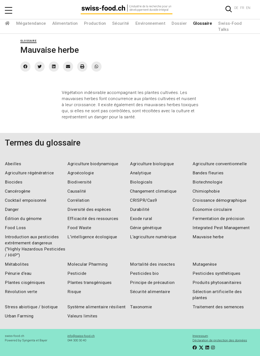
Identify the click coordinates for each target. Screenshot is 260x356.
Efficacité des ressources (92, 218)
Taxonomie (141, 306)
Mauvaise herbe (208, 236)
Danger (12, 209)
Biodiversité (79, 182)
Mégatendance (31, 23)
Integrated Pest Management (221, 227)
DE (236, 8)
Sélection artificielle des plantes (217, 294)
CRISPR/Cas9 (143, 200)
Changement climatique (153, 191)
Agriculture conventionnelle (220, 163)
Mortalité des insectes (152, 264)
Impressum (200, 336)
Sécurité (120, 23)
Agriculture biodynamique (92, 163)
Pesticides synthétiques (216, 273)
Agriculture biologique (152, 163)
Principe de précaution (152, 282)
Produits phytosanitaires (217, 282)
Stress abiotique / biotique (31, 306)
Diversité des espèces (89, 209)
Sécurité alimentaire (150, 291)
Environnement (150, 23)
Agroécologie (80, 172)
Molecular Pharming (87, 264)
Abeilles (13, 163)
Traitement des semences (218, 306)
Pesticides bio (144, 273)
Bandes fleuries (208, 172)
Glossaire (202, 23)
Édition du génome (23, 218)
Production (95, 23)
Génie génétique (146, 227)
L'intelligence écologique (92, 236)
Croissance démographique (219, 200)
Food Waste (79, 227)
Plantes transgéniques (89, 282)
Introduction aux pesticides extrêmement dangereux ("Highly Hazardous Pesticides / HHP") (35, 246)
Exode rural (141, 218)
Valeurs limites (82, 316)
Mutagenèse (205, 264)
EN (248, 8)
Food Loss (15, 227)
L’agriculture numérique (153, 236)
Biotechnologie (207, 182)
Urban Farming (19, 316)
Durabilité (139, 209)
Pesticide (77, 273)
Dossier (179, 23)
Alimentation (65, 23)
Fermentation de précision (219, 218)
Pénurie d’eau (18, 273)
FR (242, 8)
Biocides (13, 182)
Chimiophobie (206, 191)
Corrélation (78, 200)
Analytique (140, 172)
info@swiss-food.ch (81, 336)
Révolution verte (21, 291)
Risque (74, 291)
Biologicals (141, 182)
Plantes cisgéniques (25, 282)
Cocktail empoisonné (26, 200)
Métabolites (17, 264)
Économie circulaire (212, 209)
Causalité (76, 191)
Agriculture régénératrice (29, 172)
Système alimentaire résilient (96, 306)
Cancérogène (17, 191)
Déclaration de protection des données (220, 340)
